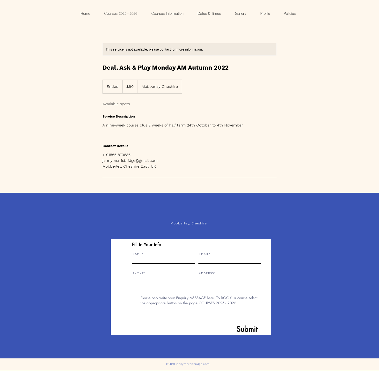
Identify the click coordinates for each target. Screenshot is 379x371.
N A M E (136, 254)
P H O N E (138, 273)
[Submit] (235, 329)
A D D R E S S (206, 273)
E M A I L (204, 254)
